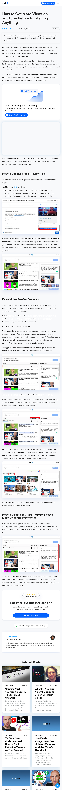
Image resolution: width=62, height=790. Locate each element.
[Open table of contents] (57, 785)
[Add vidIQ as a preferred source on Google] (31, 626)
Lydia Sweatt (6, 29)
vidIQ (15, 187)
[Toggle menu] (58, 3)
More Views (55, 28)
